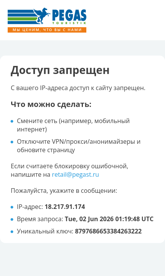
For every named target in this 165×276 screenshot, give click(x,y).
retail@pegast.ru (75, 174)
